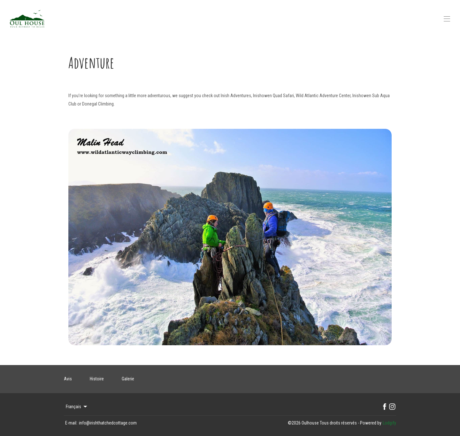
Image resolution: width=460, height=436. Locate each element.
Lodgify (389, 422)
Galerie (128, 378)
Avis (68, 378)
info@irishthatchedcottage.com (108, 422)
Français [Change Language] (77, 406)
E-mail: (71, 422)
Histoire (97, 378)
